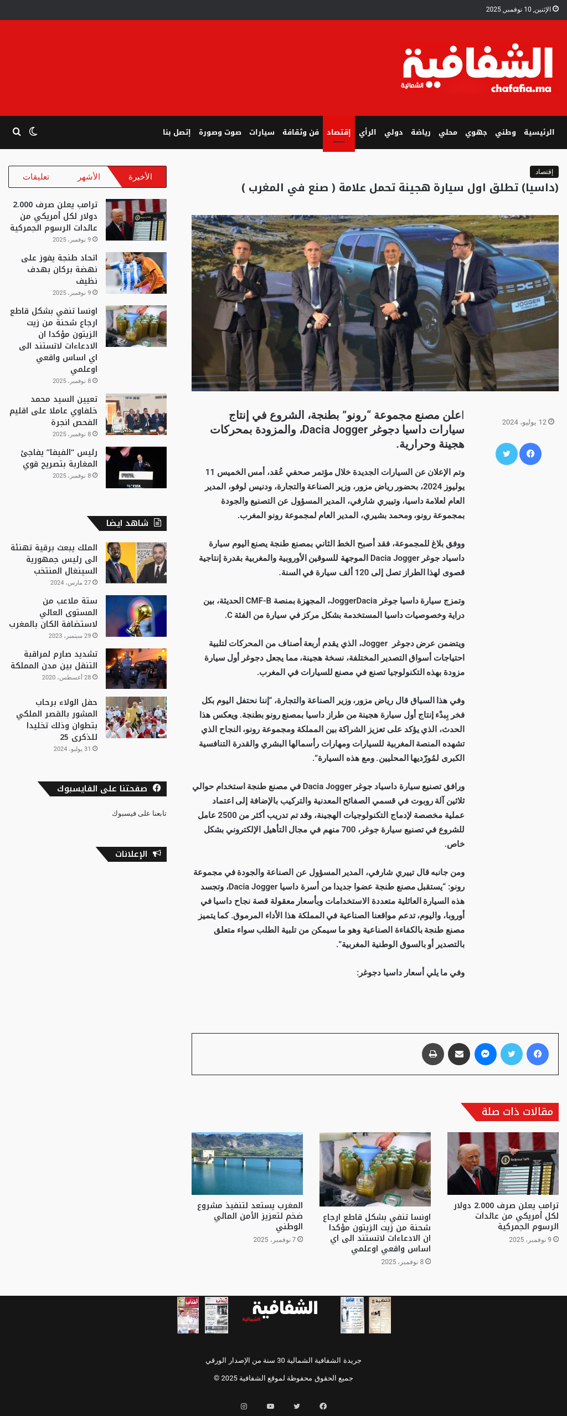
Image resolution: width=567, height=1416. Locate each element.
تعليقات (36, 177)
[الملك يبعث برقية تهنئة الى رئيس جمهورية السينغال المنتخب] (136, 568)
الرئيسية (539, 132)
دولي (393, 132)
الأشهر (89, 177)
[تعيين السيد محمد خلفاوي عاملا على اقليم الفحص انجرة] (136, 420)
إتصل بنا (177, 132)
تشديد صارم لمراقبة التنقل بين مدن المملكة (54, 665)
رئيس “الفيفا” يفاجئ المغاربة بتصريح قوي (58, 464)
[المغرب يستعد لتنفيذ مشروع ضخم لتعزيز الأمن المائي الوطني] (247, 1163)
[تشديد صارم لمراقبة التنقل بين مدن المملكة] (136, 674)
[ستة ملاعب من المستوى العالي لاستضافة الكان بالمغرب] (136, 621)
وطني (505, 132)
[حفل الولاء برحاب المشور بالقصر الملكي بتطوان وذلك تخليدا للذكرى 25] (136, 723)
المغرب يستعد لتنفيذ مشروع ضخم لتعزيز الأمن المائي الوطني (250, 1216)
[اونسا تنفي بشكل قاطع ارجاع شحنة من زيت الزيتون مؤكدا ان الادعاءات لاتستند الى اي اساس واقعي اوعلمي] (375, 1169)
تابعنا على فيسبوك (139, 819)
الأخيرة (140, 177)
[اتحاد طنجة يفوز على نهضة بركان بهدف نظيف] (136, 278)
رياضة (421, 132)
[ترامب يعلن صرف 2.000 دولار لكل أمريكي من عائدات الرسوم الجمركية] (503, 1163)
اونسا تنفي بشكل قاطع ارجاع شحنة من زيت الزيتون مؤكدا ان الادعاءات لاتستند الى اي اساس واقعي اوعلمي (377, 1233)
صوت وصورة (220, 132)
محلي (448, 132)
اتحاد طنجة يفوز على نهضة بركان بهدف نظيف (59, 275)
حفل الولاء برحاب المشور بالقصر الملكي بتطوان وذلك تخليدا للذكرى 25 (56, 725)
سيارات (262, 132)
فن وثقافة (300, 132)
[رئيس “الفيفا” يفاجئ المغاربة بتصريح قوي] (136, 473)
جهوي (476, 132)
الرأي (368, 132)
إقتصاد (339, 132)
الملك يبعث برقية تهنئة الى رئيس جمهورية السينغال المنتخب (54, 565)
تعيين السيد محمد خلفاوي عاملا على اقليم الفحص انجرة (53, 416)
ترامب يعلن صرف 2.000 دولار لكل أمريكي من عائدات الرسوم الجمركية (506, 1216)
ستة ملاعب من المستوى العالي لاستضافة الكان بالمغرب (53, 618)
